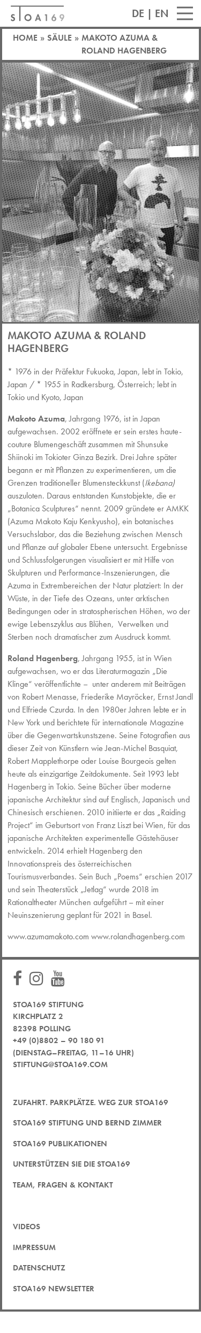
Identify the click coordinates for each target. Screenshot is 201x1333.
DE (138, 13)
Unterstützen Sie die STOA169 (71, 1164)
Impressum (34, 1247)
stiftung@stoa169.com (60, 1064)
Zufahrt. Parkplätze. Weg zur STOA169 (90, 1102)
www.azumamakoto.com (48, 936)
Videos (26, 1226)
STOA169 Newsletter (53, 1288)
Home (25, 37)
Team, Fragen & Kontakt (63, 1184)
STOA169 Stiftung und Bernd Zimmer (87, 1122)
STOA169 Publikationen (60, 1143)
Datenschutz (39, 1267)
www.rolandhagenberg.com (138, 936)
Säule (59, 37)
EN (162, 13)
